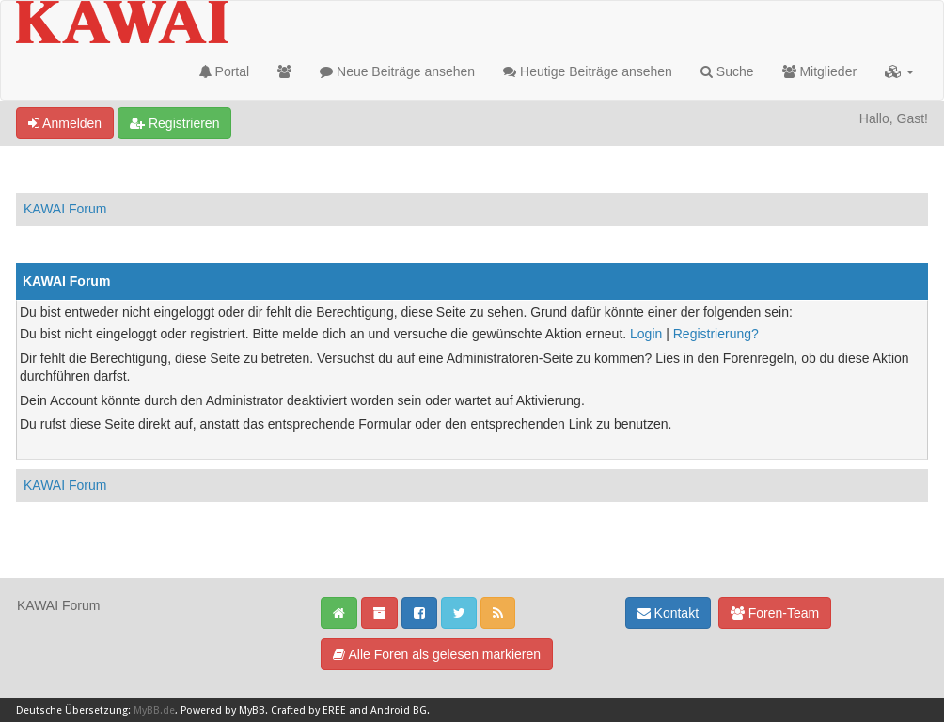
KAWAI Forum (65, 208)
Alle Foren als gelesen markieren (437, 654)
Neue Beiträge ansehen (397, 71)
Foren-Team (775, 612)
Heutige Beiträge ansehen (587, 71)
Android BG (398, 710)
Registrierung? (716, 333)
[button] (899, 71)
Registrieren (174, 123)
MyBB (252, 710)
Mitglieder (819, 71)
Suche (727, 71)
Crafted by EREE (308, 710)
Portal (224, 71)
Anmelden (65, 123)
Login (646, 333)
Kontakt (668, 612)
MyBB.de (154, 710)
